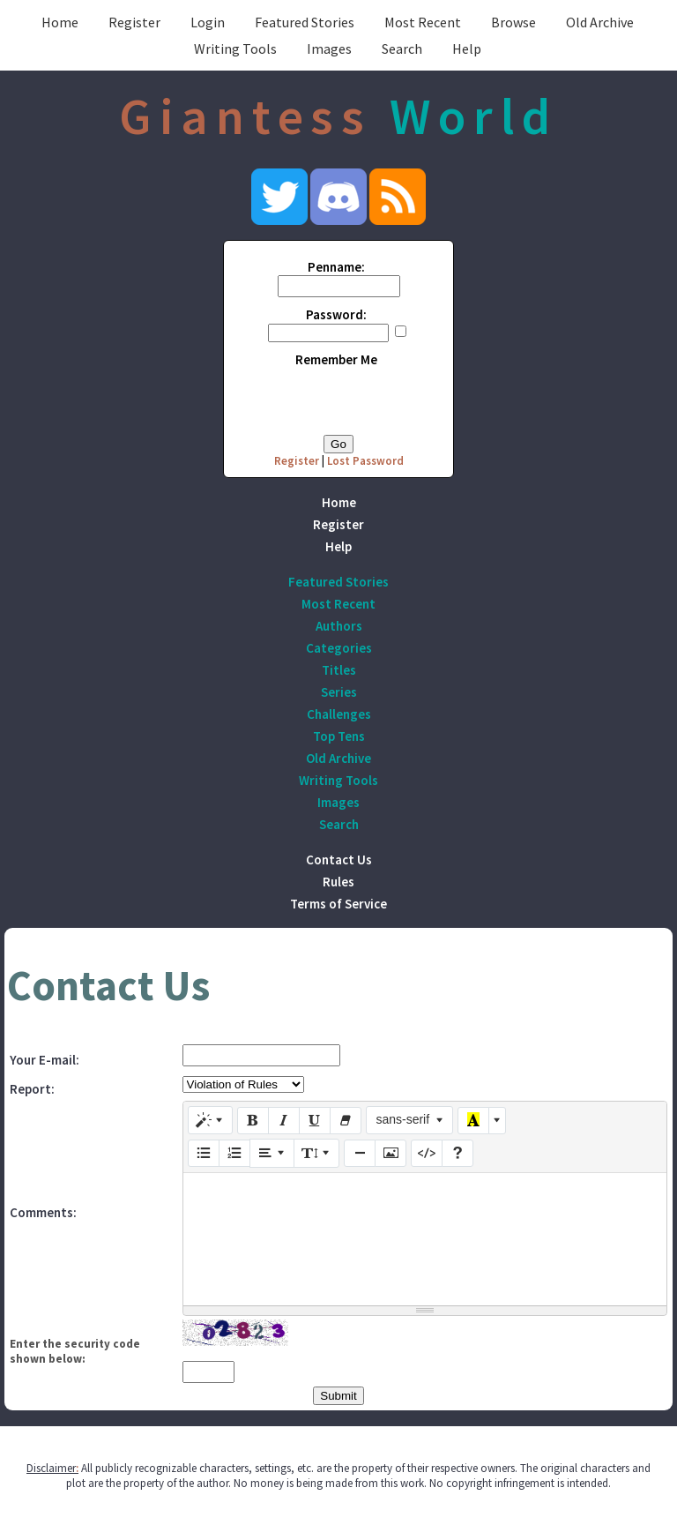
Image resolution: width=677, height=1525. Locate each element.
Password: (336, 314)
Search (402, 48)
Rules (338, 881)
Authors (339, 625)
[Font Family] (409, 1120)
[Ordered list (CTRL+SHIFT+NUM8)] (234, 1154)
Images (329, 48)
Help (466, 48)
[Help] (457, 1154)
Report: (32, 1088)
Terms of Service (338, 903)
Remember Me (336, 359)
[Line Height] (316, 1153)
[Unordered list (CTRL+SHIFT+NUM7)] (203, 1154)
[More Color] (497, 1121)
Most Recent (422, 22)
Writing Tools (235, 48)
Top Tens (339, 736)
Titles (339, 670)
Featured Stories (304, 22)
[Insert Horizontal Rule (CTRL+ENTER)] (360, 1154)
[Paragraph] (272, 1153)
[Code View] (427, 1154)
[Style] (211, 1120)
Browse (513, 22)
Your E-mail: (44, 1059)
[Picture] (390, 1154)
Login (207, 22)
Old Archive (600, 22)
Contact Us (339, 859)
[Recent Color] (473, 1121)
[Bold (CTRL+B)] (253, 1121)
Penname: (336, 266)
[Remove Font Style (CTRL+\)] (345, 1121)
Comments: (43, 1212)
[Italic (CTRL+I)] (284, 1121)
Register (134, 22)
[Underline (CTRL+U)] (315, 1121)
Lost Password (365, 460)
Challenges (339, 714)
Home (59, 22)
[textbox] (424, 1239)
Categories (339, 647)
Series (339, 692)
